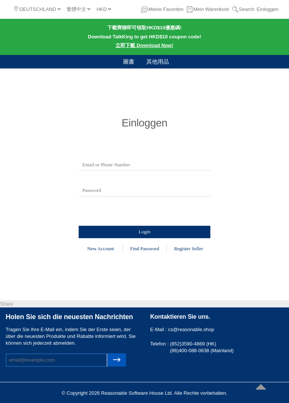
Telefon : (160, 344)
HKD (103, 9)
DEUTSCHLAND (37, 9)
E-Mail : (159, 329)
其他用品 (157, 61)
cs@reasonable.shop (191, 329)
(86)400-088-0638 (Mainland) (202, 350)
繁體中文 (79, 9)
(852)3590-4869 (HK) (193, 344)
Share (6, 304)
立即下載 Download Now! (144, 45)
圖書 (128, 61)
